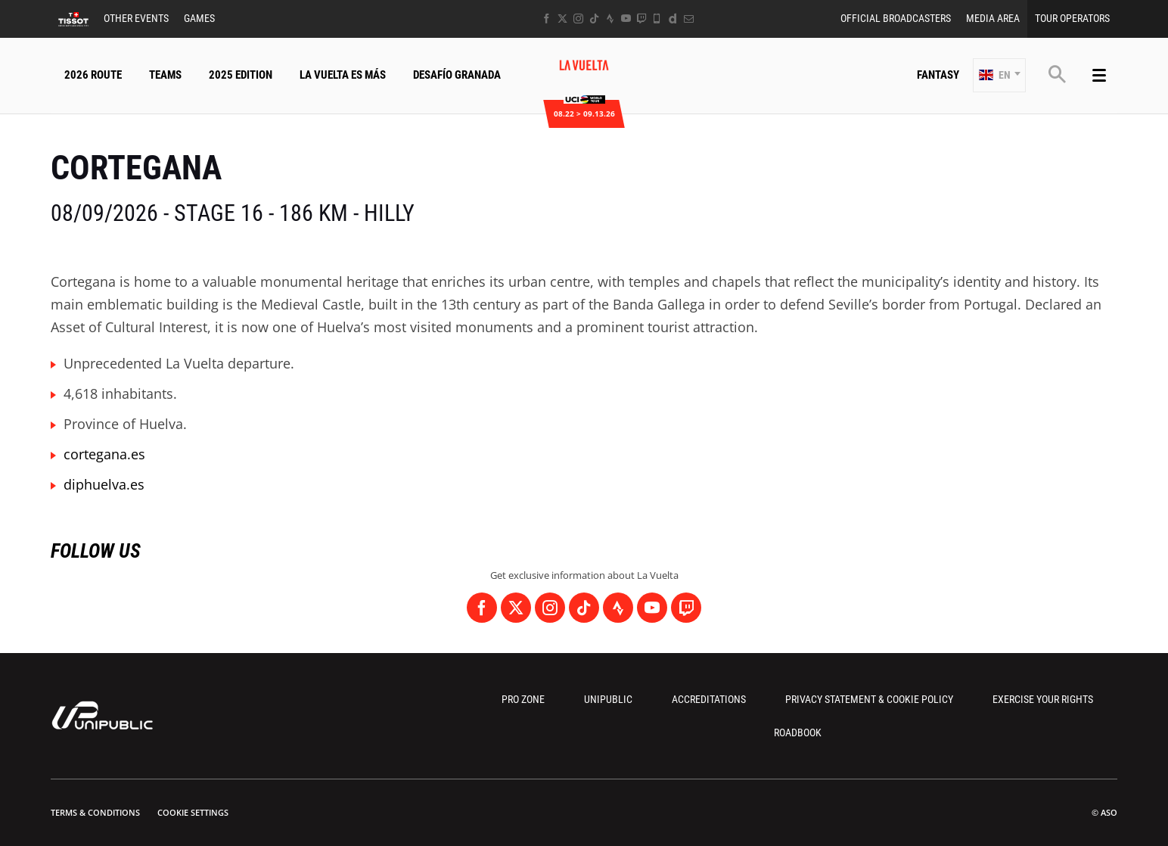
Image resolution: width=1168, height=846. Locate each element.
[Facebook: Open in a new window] (546, 18)
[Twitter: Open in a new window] (562, 18)
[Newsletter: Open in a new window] (689, 18)
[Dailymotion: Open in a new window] (673, 18)
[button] (999, 75)
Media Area (993, 18)
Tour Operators (1072, 18)
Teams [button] (165, 75)
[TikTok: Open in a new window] (594, 18)
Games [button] (199, 18)
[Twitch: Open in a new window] (641, 18)
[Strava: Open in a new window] (610, 18)
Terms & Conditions (95, 812)
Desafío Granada (457, 75)
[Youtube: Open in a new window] (626, 18)
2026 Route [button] (93, 75)
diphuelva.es (104, 484)
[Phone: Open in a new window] (657, 18)
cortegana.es (104, 454)
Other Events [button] (136, 18)
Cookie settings (192, 812)
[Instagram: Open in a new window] (578, 18)
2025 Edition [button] (240, 75)
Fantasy (938, 75)
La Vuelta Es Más (343, 75)
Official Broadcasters (895, 18)
